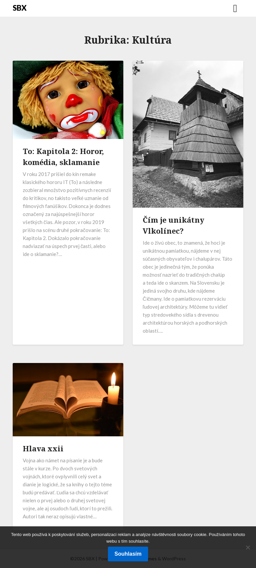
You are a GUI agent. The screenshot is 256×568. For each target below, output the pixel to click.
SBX (20, 7)
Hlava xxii (43, 448)
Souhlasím (128, 554)
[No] (247, 547)
